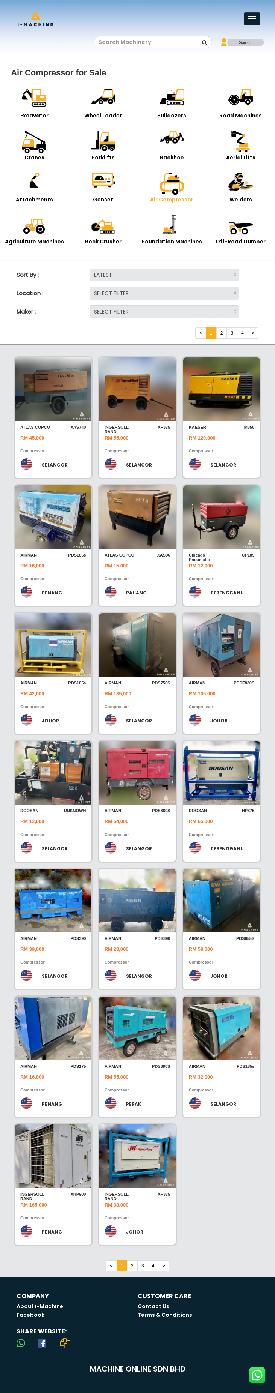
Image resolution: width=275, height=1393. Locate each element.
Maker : (26, 311)
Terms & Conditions (165, 1315)
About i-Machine (40, 1306)
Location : (30, 293)
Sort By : (28, 275)
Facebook (30, 1315)
